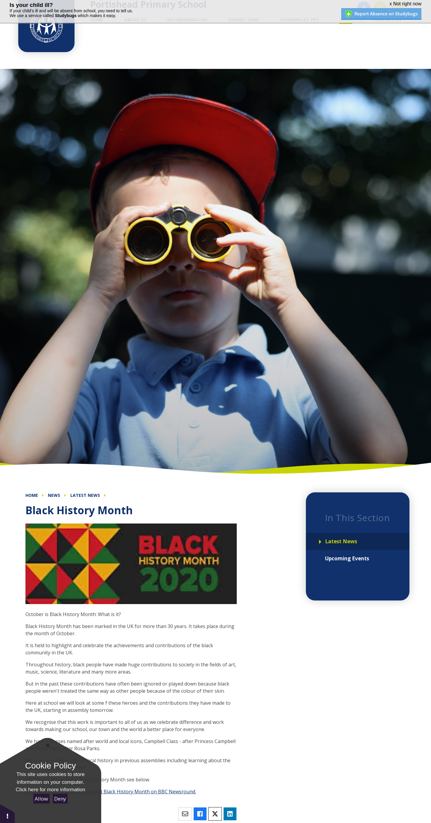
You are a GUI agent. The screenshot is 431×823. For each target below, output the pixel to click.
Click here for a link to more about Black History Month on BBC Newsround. (110, 791)
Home (31, 495)
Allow (41, 798)
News (54, 495)
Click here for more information (50, 789)
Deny (60, 798)
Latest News (85, 495)
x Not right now (405, 3)
